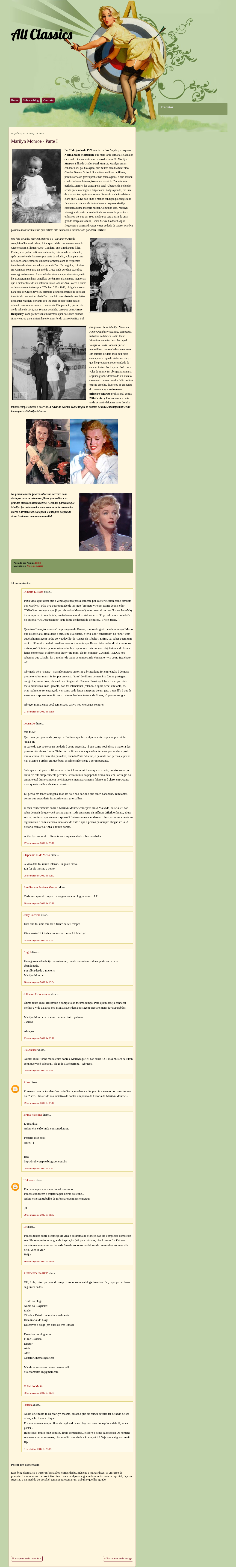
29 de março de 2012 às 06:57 (39, 1070)
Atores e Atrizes (35, 566)
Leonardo (29, 723)
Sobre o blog (31, 100)
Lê (25, 1226)
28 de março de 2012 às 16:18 (39, 903)
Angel (27, 952)
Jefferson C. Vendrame (37, 994)
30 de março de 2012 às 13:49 (39, 1261)
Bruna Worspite (33, 1114)
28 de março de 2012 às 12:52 (39, 875)
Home (14, 100)
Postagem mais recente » (26, 1558)
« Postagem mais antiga (118, 1558)
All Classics (41, 34)
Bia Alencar (31, 1050)
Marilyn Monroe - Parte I (34, 141)
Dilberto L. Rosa (33, 591)
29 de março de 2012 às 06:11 (39, 1038)
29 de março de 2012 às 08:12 (39, 1103)
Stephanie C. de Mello (37, 855)
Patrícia (28, 1404)
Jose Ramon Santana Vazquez (41, 887)
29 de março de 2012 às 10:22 (39, 1168)
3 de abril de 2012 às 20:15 (37, 1449)
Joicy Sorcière (32, 915)
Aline (27, 1082)
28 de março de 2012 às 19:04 (39, 982)
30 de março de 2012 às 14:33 (39, 1392)
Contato (48, 100)
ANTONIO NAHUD (36, 1273)
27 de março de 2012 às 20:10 (39, 843)
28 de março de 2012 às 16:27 (39, 940)
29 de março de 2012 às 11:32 (39, 1214)
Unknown (29, 1180)
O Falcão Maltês (34, 1386)
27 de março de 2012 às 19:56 (39, 711)
